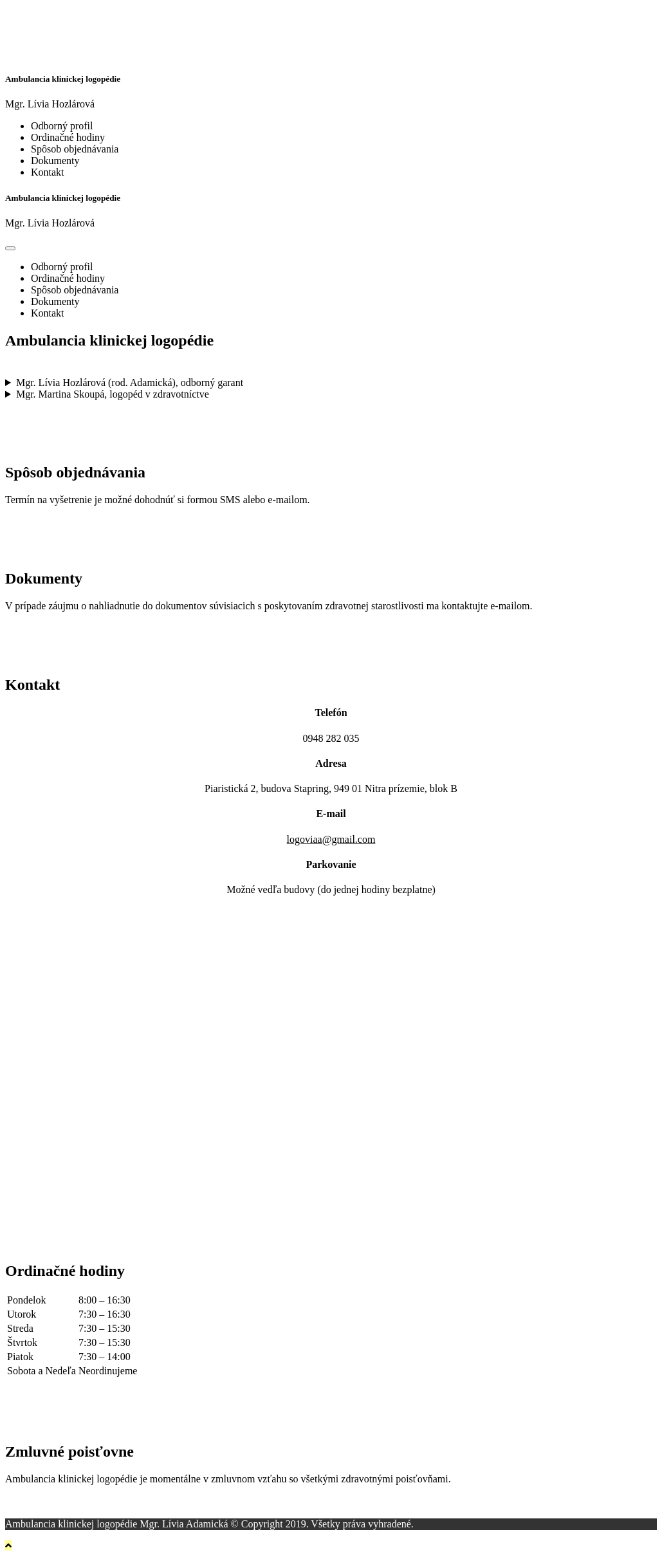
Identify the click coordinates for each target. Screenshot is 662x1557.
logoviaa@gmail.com (331, 839)
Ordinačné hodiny (68, 137)
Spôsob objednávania (74, 148)
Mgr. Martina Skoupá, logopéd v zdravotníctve (112, 394)
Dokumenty (55, 160)
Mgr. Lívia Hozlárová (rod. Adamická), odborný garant (129, 382)
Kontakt (47, 172)
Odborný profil (62, 125)
